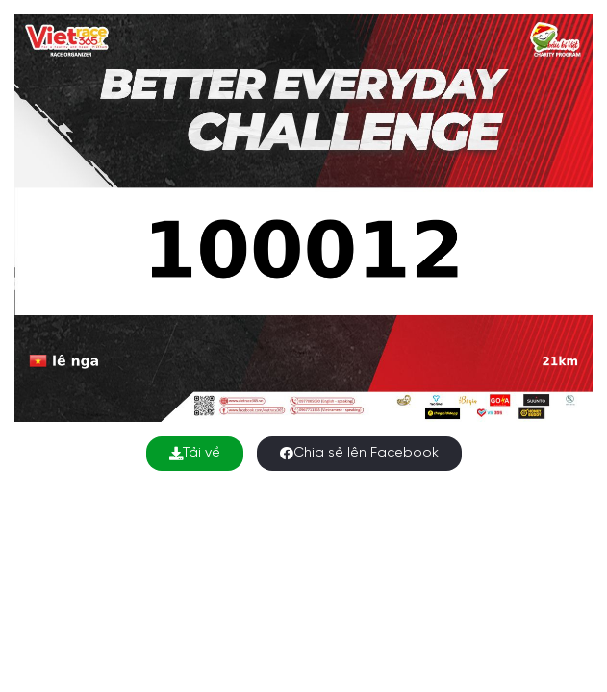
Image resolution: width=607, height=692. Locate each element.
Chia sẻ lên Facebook (359, 453)
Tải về (194, 453)
